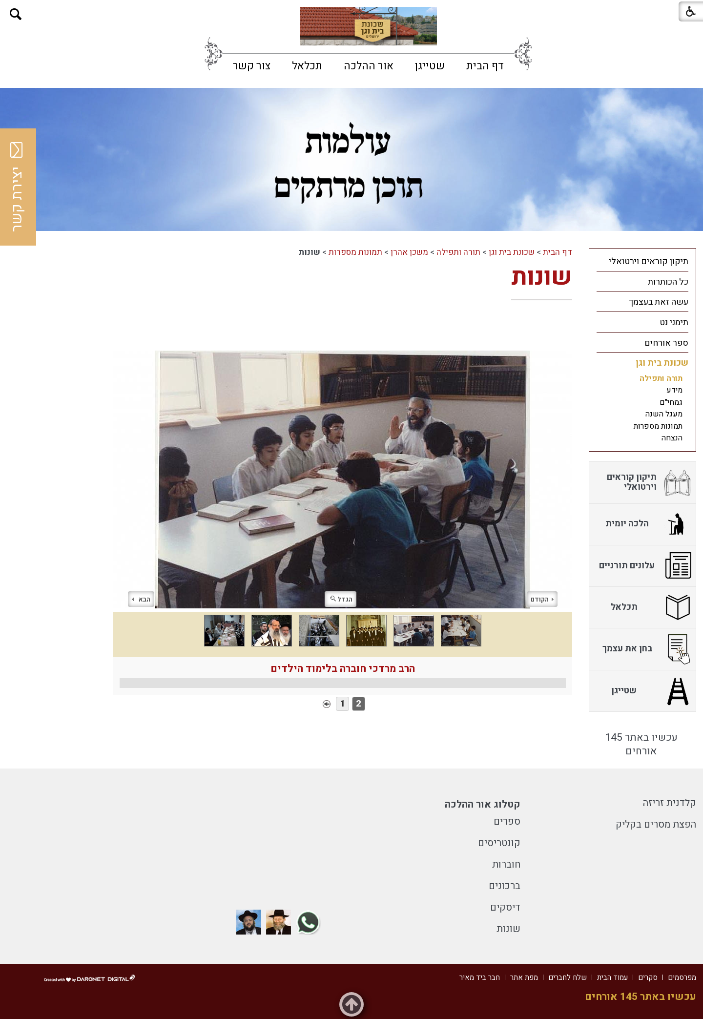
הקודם (542, 599)
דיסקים (505, 907)
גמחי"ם (671, 402)
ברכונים (504, 886)
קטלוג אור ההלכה (482, 804)
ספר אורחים (666, 343)
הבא (141, 599)
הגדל (341, 599)
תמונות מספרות (355, 252)
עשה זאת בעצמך (658, 302)
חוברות (506, 864)
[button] (15, 14)
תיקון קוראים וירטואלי (648, 261)
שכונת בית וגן (512, 252)
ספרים (507, 821)
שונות (541, 277)
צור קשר (251, 66)
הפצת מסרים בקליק (656, 824)
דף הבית (485, 66)
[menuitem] (485, 66)
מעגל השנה (663, 414)
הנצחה (672, 438)
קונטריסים (499, 843)
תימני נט (674, 322)
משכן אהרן (409, 252)
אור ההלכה (368, 66)
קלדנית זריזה (669, 803)
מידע (674, 390)
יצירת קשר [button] (17, 187)
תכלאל (307, 66)
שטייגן (430, 66)
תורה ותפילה (458, 252)
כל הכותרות (668, 282)
